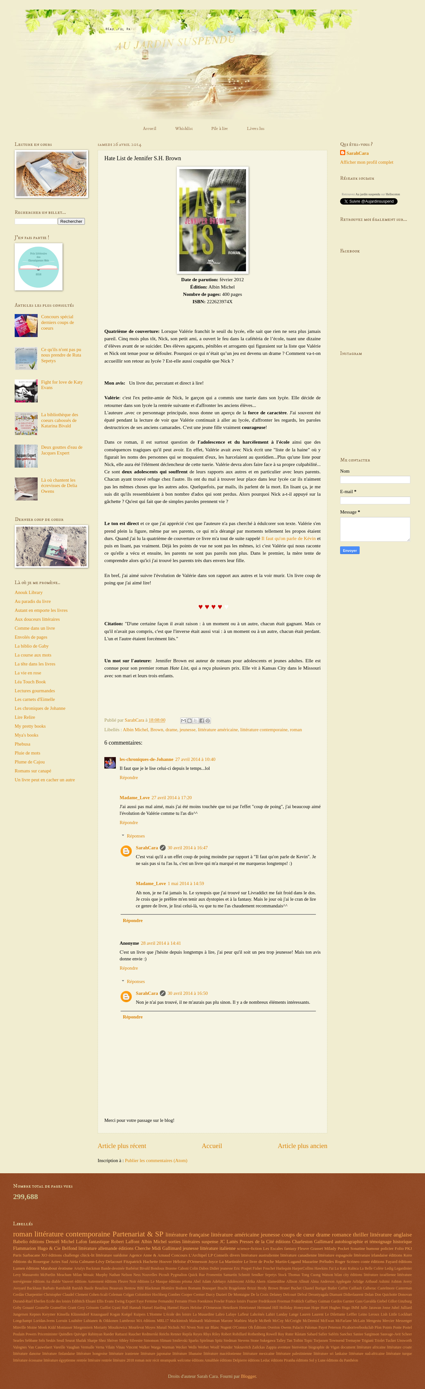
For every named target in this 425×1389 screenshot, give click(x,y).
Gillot (392, 1301)
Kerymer (49, 1314)
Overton (274, 1327)
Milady (330, 1248)
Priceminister (48, 1334)
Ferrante (181, 1301)
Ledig (388, 1268)
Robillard (240, 1334)
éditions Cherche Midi (140, 1248)
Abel (197, 1282)
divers (235, 1255)
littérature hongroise (92, 1354)
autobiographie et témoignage (363, 1241)
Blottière (167, 1288)
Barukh (77, 1288)
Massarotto (30, 1275)
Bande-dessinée (113, 1268)
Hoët (324, 1308)
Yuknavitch (242, 1347)
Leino (362, 1314)
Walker (144, 1347)
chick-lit (87, 1255)
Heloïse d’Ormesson (205, 1308)
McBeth (265, 1321)
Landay (281, 1314)
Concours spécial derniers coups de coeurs (57, 322)
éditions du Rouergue (31, 1261)
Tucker (390, 1341)
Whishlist (184, 128)
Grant (72, 1308)
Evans (109, 1301)
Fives (192, 1301)
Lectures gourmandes (35, 690)
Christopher (53, 1295)
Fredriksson (267, 1301)
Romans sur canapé (33, 770)
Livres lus (256, 128)
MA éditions (145, 1321)
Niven (191, 1327)
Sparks (194, 1341)
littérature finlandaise (58, 1354)
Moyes (150, 1327)
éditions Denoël (44, 1241)
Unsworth (404, 1341)
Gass (358, 1301)
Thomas (294, 1275)
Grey (81, 1308)
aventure (284, 1347)
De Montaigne (239, 1295)
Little (393, 1314)
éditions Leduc (259, 1360)
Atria (73, 1261)
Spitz (218, 1341)
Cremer (199, 1295)
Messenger (404, 1321)
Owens (286, 1327)
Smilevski (179, 1341)
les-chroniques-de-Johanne (146, 759)
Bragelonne (237, 1288)
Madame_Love (135, 797)
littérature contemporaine (263, 729)
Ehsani (91, 1301)
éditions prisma (180, 1282)
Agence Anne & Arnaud (149, 1255)
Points (387, 1327)
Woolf (214, 1347)
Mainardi (196, 1321)
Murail (162, 1327)
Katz (343, 1268)
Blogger (248, 1376)
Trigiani (368, 1341)
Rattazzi (121, 1334)
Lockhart (405, 1314)
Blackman (152, 1288)
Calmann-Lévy (91, 1261)
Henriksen (230, 1308)
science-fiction (249, 1248)
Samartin (230, 1275)
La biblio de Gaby (32, 646)
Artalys (79, 1268)
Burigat (320, 1288)
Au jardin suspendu (367, 194)
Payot (322, 1327)
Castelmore (386, 1288)
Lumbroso (127, 1321)
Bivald (144, 1268)
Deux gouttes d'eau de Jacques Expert (62, 450)
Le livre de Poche (259, 1261)
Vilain (110, 1347)
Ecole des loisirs (58, 1301)
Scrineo (353, 1261)
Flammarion (24, 1248)
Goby (17, 1308)
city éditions (352, 1275)
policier (387, 1248)
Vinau (120, 1347)
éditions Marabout (41, 1268)
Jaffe (364, 1308)
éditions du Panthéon (342, 1360)
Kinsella (63, 1314)
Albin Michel (135, 729)
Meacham (64, 1275)
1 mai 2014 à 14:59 (186, 883)
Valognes (20, 1347)
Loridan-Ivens (44, 1321)
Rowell (271, 1334)
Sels (42, 1341)
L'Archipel (198, 1255)
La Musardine (203, 1314)
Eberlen (39, 1301)
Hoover (165, 1261)
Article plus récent (122, 1145)
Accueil (149, 128)
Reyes (197, 1334)
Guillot (105, 1308)
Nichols (174, 1327)
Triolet (380, 1341)
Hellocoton (393, 194)
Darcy (210, 1295)
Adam (206, 1282)
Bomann (194, 1288)
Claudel (68, 1295)
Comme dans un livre (35, 628)
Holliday (286, 1308)
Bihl (140, 1288)
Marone (227, 1321)
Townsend (336, 1341)
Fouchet (269, 1268)
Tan (289, 1341)
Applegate (343, 1282)
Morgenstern (83, 1327)
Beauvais (116, 1288)
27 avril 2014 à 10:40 (195, 759)
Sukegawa (267, 1341)
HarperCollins (303, 1268)
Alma (314, 1282)
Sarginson (371, 1334)
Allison (291, 1282)
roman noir (143, 1360)
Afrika (250, 1282)
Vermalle (87, 1347)
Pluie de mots (27, 752)
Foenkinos (205, 1301)
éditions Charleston (294, 1241)
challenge (71, 1255)
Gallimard (323, 1241)
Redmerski (150, 1334)
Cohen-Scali (98, 1295)
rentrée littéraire (89, 1360)
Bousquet (209, 1288)
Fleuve (303, 1248)
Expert (130, 1301)
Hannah (135, 1308)
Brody (262, 1288)
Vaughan (72, 1347)
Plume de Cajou (30, 761)
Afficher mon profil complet (366, 162)
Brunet (285, 1288)
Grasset (316, 1248)
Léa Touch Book (30, 681)
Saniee (358, 1334)
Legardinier (403, 1268)
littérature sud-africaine (366, 1354)
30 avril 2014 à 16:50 (188, 993)
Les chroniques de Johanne (40, 708)
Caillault (355, 1288)
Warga (155, 1347)
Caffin (343, 1288)
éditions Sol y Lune (311, 1360)
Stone (254, 1341)
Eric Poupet (242, 1268)
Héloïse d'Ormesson (190, 1261)
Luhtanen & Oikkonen (101, 1321)
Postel (407, 1327)
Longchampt (22, 1321)
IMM (355, 1308)
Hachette (150, 1261)
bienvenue (299, 1347)
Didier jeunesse (221, 1268)
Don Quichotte (386, 1295)
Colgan (128, 1295)
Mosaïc (88, 1275)
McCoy (278, 1321)
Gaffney (311, 1301)
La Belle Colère (372, 1268)
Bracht (222, 1288)
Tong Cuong (311, 1275)
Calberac (370, 1288)
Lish (384, 1314)
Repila (187, 1334)
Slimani (166, 1341)
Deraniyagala (319, 1295)
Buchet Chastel (302, 1288)
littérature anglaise (391, 1234)
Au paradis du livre (33, 601)
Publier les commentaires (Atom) (156, 1160)
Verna (99, 1347)
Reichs (164, 1334)
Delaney (276, 1295)
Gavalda (369, 1301)
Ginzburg (405, 1301)
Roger (340, 1261)
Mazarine (310, 1261)
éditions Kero (400, 1255)
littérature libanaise (187, 1354)
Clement (81, 1295)
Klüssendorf (80, 1314)
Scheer (407, 1334)
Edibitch (78, 1301)
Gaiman (324, 1301)
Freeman (283, 1301)
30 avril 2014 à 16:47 (188, 847)
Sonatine (357, 1248)
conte (365, 1261)
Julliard (406, 1308)
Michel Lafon (74, 1241)
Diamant (336, 1295)
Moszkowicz (117, 1327)
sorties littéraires (184, 1241)
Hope (315, 1308)
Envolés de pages (31, 637)
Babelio (20, 1241)
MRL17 (162, 1321)
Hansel (147, 1308)
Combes (174, 1295)
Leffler (352, 1314)
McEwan (327, 1321)
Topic (308, 1341)
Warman (168, 1347)
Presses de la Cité (257, 1241)
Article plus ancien (302, 1145)
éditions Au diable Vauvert (53, 1282)
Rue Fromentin (210, 1275)
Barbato (49, 1288)
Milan (77, 1275)
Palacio (298, 1327)
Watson (327, 1275)
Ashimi (384, 1282)
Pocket (343, 1248)
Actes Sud (59, 1261)
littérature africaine (371, 1347)
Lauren (305, 1314)
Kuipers (139, 1314)
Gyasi (116, 1308)
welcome (184, 1360)
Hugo (346, 1308)
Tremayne (353, 1341)
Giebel (382, 1301)
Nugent (226, 1327)
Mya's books (26, 735)
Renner (175, 1334)
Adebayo (219, 1282)
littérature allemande (97, 1248)
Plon (378, 1327)
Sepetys (271, 1275)
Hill (275, 1308)
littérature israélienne (380, 1275)
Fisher (257, 1268)
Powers (31, 1334)
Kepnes (35, 1314)
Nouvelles (149, 1275)
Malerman (212, 1321)
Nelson (126, 1275)
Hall (125, 1308)
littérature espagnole (335, 1255)
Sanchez (346, 1334)
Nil (183, 1327)
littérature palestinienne (294, 1354)
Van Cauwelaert (40, 1347)
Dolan (369, 1295)
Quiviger (80, 1334)
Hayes (184, 1308)
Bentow (130, 1288)
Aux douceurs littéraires (37, 619)
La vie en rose (28, 672)
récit (156, 1360)
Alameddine (276, 1282)
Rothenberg (256, 1334)
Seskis (51, 1341)
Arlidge (358, 1282)
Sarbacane (31, 1255)
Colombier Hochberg (151, 1295)
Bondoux (157, 1268)
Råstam (300, 1334)
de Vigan (332, 1347)
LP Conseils (218, 1255)
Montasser (64, 1327)
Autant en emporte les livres (41, 610)
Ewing (120, 1301)
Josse (386, 1308)
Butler (332, 1288)
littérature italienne (217, 1248)
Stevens (244, 1341)
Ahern (260, 1282)
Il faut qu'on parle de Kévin (288, 538)
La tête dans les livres (35, 663)
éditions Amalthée (205, 1360)
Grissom (92, 1308)
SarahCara (147, 847)
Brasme (171, 1268)
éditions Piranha (283, 1360)
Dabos (204, 1268)
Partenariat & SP (137, 1234)
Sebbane (31, 1341)
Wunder (226, 1347)
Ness (137, 1275)
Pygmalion (179, 1275)
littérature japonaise (156, 1354)
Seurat (70, 1341)
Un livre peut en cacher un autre (45, 779)
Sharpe (92, 1341)
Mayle (252, 1321)
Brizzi (252, 1288)
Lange (293, 1314)
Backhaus (34, 1288)
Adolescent (235, 1282)
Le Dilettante (335, 1314)
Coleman (115, 1295)
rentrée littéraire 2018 (117, 1360)
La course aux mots (33, 654)
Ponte (397, 1327)
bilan (338, 1275)
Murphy (102, 1275)
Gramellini (58, 1308)
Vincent (132, 1347)
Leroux (374, 1314)
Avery (407, 1282)
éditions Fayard (384, 1261)
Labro (220, 1314)
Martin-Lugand (288, 1261)
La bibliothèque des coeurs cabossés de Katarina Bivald (59, 420)
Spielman (207, 1341)
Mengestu (373, 1321)
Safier (322, 1334)
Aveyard (19, 1288)
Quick (193, 1275)
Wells (192, 1347)
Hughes (335, 1308)
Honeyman (302, 1308)
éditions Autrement (89, 1282)
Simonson (151, 1341)
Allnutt (303, 1282)
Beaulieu (101, 1288)
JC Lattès (229, 1241)
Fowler (219, 1301)
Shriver (112, 1341)
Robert (226, 1334)
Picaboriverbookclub (358, 1327)
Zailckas (258, 1347)
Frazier (252, 1301)
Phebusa (22, 744)
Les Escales (273, 1248)
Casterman (404, 1288)
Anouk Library (29, 592)
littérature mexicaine (258, 1354)
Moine (32, 1327)
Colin (194, 1268)
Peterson (334, 1327)
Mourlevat (136, 1327)
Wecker (181, 1347)
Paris (17, 1255)
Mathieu (240, 1321)
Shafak (81, 1341)
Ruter (289, 1334)
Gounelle (42, 1308)
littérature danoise (27, 1354)
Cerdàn (18, 1295)
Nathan (114, 1275)
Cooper (186, 1295)
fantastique (99, 1241)
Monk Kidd (47, 1327)
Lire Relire (25, 717)
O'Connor (240, 1327)
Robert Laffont (125, 1241)
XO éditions (51, 1255)
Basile (88, 1288)
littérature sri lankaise (330, 1354)
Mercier (388, 1321)
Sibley (124, 1341)
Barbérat (132, 1268)
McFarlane (343, 1321)
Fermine (151, 1301)
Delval (302, 1295)
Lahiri (270, 1314)
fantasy (290, 1248)
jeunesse (188, 729)
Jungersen (20, 1314)
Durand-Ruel (23, 1301)
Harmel (172, 1308)
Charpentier (34, 1295)
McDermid (311, 1321)
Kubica (353, 1268)
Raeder (108, 1334)
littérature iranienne (124, 1354)
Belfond (69, 1248)
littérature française (187, 1234)
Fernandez (166, 1301)
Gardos (336, 1301)
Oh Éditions (257, 1327)
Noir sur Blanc (208, 1327)
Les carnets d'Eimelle (35, 699)
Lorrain (61, 1321)
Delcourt (289, 1295)
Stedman (230, 1341)
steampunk (168, 1360)
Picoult (164, 1275)
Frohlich (297, 1301)
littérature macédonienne (223, 1354)
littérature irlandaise (371, 1255)
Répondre (129, 777)
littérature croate (399, 1347)
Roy (281, 1334)
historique (402, 1241)
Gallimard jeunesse (180, 1248)
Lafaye (231, 1314)
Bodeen (181, 1288)
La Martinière (231, 1261)
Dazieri (221, 1295)
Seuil (60, 1341)
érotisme (65, 1268)
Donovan (405, 1295)
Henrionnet (247, 1308)
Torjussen (320, 1341)
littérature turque (399, 1354)
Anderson (327, 1282)
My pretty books (30, 726)
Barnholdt (63, 1288)
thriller (360, 1234)
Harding (160, 1308)
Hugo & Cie (49, 1248)
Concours (179, 1255)
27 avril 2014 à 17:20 (172, 797)
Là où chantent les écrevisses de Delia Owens (59, 485)
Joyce (213, 1261)
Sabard (312, 1334)
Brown (156, 729)
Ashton (396, 1282)
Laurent (318, 1314)
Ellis (100, 1301)
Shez (102, 1341)
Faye (140, 1301)
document (348, 1347)
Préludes (326, 1261)
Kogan (115, 1314)
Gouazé (28, 1308)
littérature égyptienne (59, 1360)
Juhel (395, 1308)
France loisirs (236, 1301)
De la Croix (260, 1295)
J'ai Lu (334, 1268)
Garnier (348, 1301)
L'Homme (154, 1314)
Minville (19, 1327)
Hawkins (321, 1268)
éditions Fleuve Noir (120, 1282)
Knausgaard (99, 1314)
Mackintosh (179, 1321)
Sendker (257, 1275)
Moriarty (100, 1327)
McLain (359, 1321)
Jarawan (375, 1308)
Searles (18, 1341)
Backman (93, 1268)
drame (171, 729)
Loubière (75, 1321)
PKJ (408, 1248)
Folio (399, 1248)
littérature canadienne (298, 1255)
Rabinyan (95, 1334)
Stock (282, 1275)
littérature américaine (218, 729)
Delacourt (114, 1261)
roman (296, 729)
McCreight (293, 1321)
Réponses (136, 835)
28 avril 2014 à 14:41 (161, 943)
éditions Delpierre (233, 1360)
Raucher (134, 1334)
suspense (210, 1241)
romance (341, 1234)
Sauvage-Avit (390, 1334)
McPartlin (47, 1275)
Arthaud (371, 1282)
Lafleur (243, 1314)
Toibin (298, 1341)
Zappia (271, 1347)
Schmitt (244, 1275)
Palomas (311, 1327)
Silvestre (136, 1341)
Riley (216, 1334)
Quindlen (66, 1334)
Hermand (264, 1308)
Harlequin (283, 1268)
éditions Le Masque (153, 1282)
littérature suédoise (112, 1255)
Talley (281, 1341)
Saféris (333, 1334)
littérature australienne (260, 1255)
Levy (17, 1275)
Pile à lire (219, 128)
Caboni (183, 1268)
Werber (203, 1347)
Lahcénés (257, 1314)
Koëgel (126, 1314)
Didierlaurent (353, 1295)
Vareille (59, 1347)
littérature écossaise (27, 1360)
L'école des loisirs (177, 1314)
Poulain (19, 1334)
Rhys (207, 1334)
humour (372, 1248)
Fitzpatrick (132, 1261)
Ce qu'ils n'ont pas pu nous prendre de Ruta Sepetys (61, 355)
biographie (316, 1347)
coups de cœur (298, 1234)
